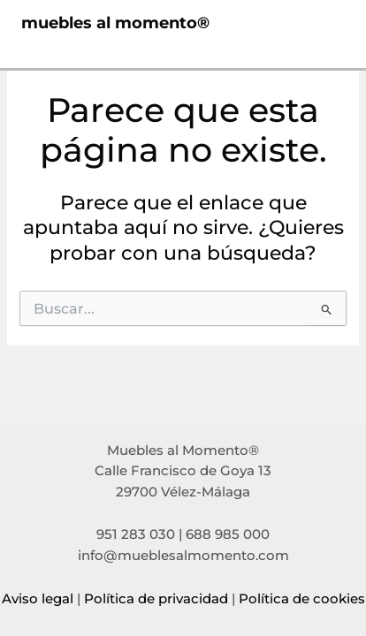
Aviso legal (37, 599)
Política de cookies (302, 599)
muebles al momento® (115, 22)
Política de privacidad (156, 599)
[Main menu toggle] (325, 23)
